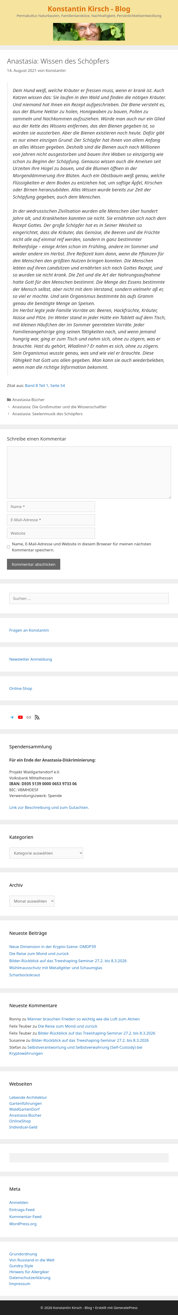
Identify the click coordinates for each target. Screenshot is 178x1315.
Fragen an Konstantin (29, 630)
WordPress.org (23, 1223)
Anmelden (18, 1202)
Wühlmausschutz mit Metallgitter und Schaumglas (55, 967)
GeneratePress (125, 1307)
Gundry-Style (21, 1265)
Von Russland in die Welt (31, 1260)
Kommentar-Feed (25, 1216)
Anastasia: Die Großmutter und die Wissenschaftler (59, 406)
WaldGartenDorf (24, 1109)
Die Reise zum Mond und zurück (39, 953)
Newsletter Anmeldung (30, 659)
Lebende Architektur (28, 1097)
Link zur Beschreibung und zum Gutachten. (49, 807)
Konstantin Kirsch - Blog (89, 8)
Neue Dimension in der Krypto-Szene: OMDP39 (52, 946)
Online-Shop (20, 688)
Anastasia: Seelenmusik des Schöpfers (47, 413)
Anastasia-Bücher (28, 399)
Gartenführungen (25, 1103)
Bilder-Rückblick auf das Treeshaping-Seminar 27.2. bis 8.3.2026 (68, 960)
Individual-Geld (23, 1127)
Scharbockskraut (24, 974)
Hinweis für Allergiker (29, 1271)
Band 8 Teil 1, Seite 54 (45, 385)
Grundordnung (23, 1254)
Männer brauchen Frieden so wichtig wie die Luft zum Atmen (83, 1019)
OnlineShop (20, 1121)
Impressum (19, 1283)
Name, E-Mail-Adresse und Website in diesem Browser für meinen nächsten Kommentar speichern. (81, 547)
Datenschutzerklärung (30, 1277)
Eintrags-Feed (22, 1209)
